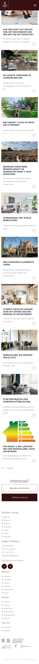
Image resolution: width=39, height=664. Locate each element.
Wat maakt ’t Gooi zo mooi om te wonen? (18, 123)
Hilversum (7, 527)
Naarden (7, 537)
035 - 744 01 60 (7, 552)
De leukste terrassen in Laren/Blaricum (17, 76)
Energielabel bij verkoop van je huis (17, 356)
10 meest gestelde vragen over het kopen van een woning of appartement (18, 312)
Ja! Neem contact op (19, 497)
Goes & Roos (14, 659)
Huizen (6, 530)
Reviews (7, 630)
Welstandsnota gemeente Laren (18, 263)
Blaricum (7, 517)
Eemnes (7, 523)
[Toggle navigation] (35, 5)
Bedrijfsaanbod (9, 615)
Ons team (7, 627)
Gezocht (7, 618)
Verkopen (7, 576)
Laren (6, 533)
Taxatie (6, 583)
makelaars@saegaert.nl (10, 555)
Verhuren (7, 586)
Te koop (7, 602)
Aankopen (7, 579)
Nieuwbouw (8, 589)
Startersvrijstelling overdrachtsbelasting (16, 400)
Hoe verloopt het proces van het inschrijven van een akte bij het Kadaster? (18, 32)
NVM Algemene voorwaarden (13, 560)
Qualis (6, 593)
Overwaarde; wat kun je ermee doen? (17, 219)
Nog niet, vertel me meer (19, 488)
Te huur (6, 605)
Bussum (7, 520)
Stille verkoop (9, 612)
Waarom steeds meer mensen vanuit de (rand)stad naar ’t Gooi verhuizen (17, 170)
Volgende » (10, 468)
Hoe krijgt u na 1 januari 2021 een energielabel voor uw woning (19, 449)
